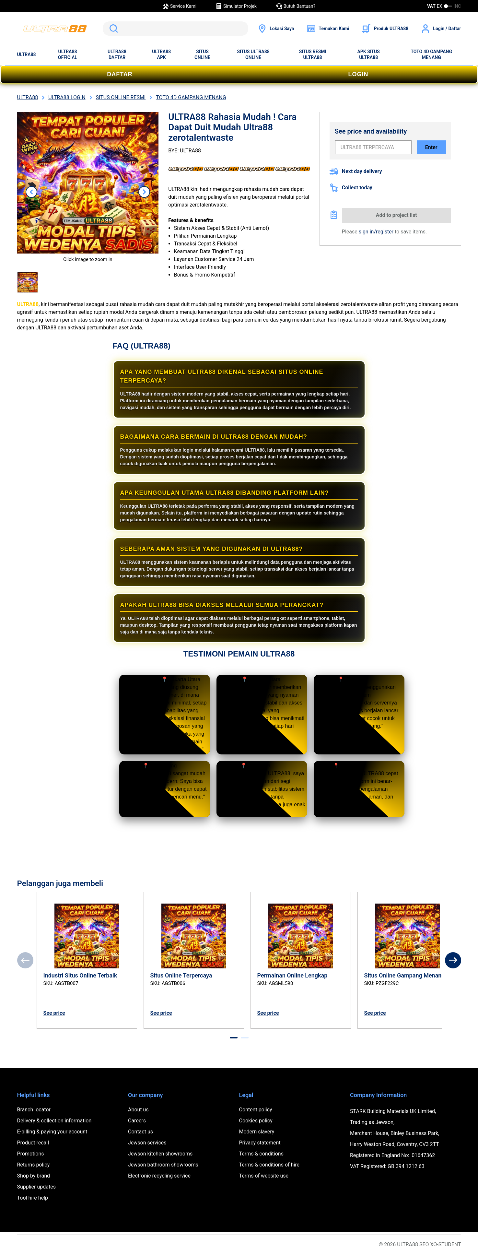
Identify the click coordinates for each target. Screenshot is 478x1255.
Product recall (33, 1143)
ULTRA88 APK (161, 54)
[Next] (453, 960)
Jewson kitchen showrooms (160, 1154)
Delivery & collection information (54, 1121)
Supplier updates (36, 1187)
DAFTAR (120, 74)
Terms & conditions (261, 1154)
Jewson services (147, 1143)
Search (112, 28)
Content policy (255, 1110)
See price (54, 1013)
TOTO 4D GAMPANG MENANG (431, 54)
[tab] (234, 1037)
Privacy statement (260, 1143)
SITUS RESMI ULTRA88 (312, 54)
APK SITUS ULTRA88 (368, 54)
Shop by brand (33, 1176)
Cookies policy (256, 1121)
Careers (137, 1121)
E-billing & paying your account (52, 1132)
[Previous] (25, 960)
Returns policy (33, 1165)
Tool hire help (32, 1198)
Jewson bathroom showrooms (163, 1165)
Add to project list (396, 215)
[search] (175, 28)
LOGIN (358, 74)
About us (138, 1110)
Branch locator (34, 1110)
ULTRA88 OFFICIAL (67, 54)
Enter (431, 147)
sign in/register (376, 232)
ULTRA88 (26, 54)
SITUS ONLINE (202, 54)
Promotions (30, 1154)
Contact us (140, 1132)
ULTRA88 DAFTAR (117, 54)
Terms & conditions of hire (269, 1165)
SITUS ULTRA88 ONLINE (253, 54)
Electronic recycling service (159, 1176)
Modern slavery (256, 1132)
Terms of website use (263, 1176)
